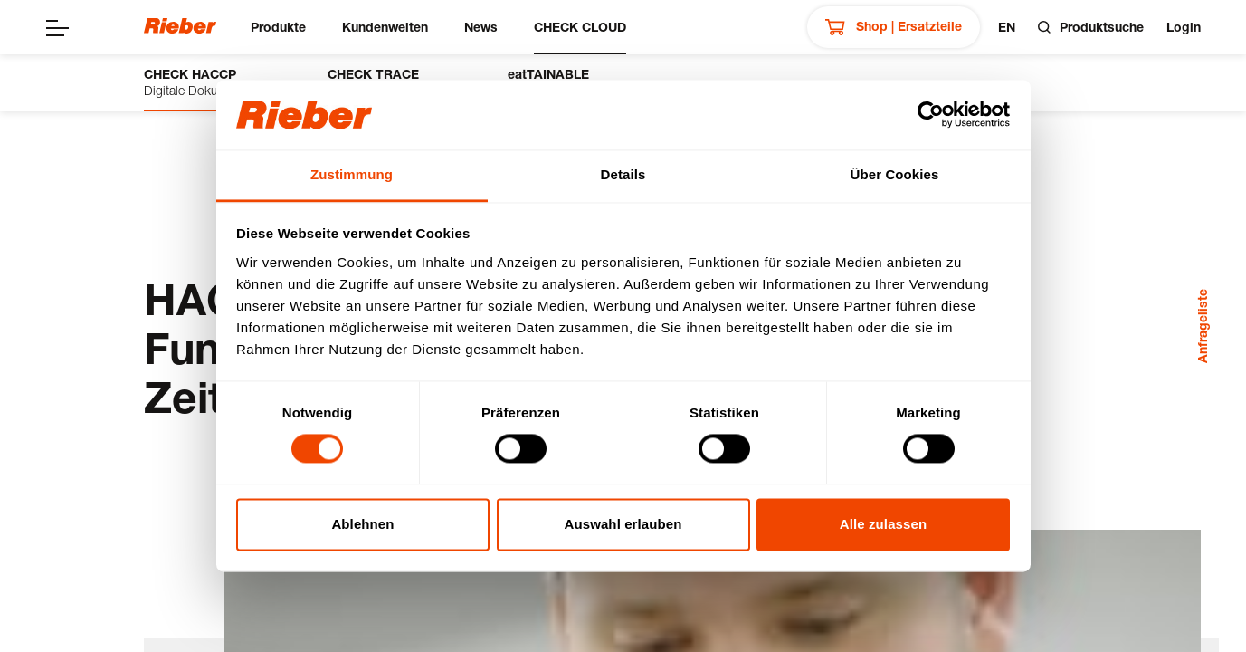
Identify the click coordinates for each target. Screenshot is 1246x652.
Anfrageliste (1202, 326)
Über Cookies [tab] (895, 174)
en (1006, 26)
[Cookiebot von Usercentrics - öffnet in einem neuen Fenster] (930, 115)
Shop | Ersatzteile (893, 27)
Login (1183, 26)
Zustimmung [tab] (351, 174)
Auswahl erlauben (623, 524)
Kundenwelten (385, 26)
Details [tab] (623, 174)
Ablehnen (362, 524)
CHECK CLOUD (580, 26)
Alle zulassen (883, 524)
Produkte (278, 26)
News (481, 26)
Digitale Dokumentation (208, 82)
